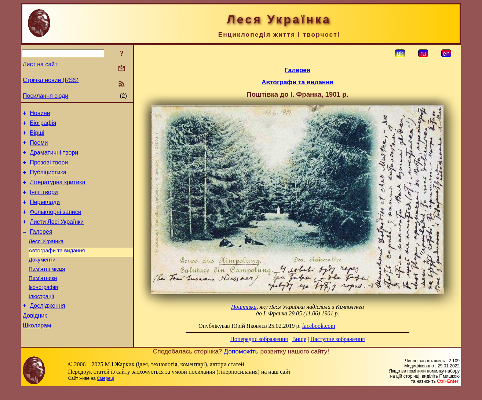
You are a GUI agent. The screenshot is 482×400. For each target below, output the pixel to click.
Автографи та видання (57, 267)
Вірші (37, 136)
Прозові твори (49, 169)
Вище (299, 339)
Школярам (37, 351)
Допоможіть (241, 362)
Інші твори (44, 202)
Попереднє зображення (259, 339)
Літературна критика (57, 191)
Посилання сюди (45, 96)
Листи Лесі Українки (57, 235)
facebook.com (318, 326)
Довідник (35, 340)
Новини (40, 114)
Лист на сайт (40, 64)
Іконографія (43, 308)
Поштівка (244, 307)
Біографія (43, 125)
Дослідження (47, 329)
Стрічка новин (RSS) (50, 80)
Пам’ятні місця (47, 287)
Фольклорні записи (55, 224)
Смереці (105, 389)
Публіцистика (48, 180)
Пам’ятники (43, 298)
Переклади (45, 213)
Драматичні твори (54, 158)
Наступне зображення (337, 339)
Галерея (41, 246)
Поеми (39, 147)
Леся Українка (46, 257)
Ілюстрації (41, 318)
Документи (42, 277)
